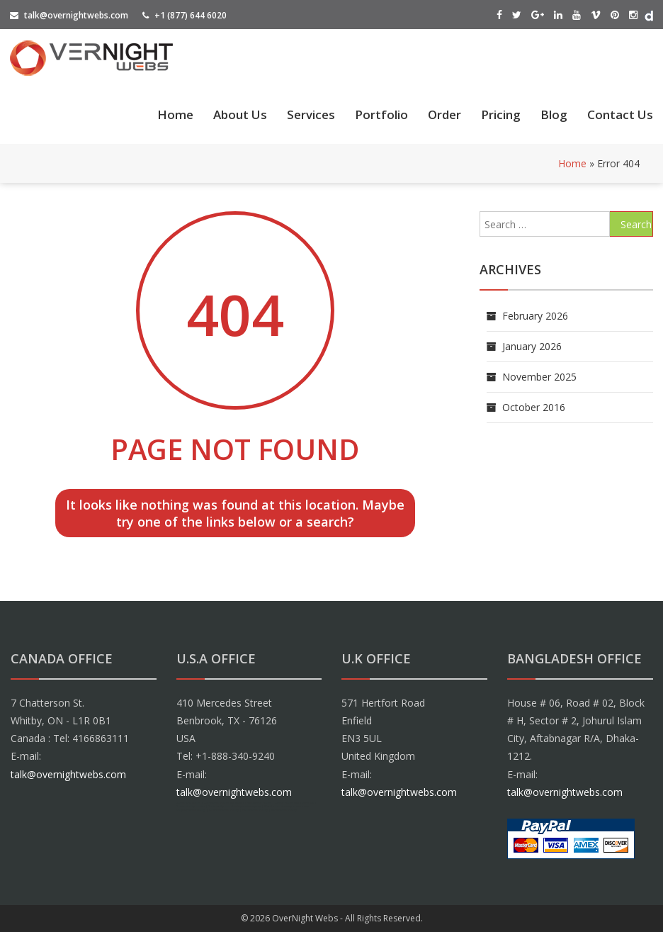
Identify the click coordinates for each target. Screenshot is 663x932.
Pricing (501, 114)
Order (444, 114)
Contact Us (620, 114)
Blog (553, 114)
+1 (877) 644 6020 (184, 15)
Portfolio (381, 114)
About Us (240, 114)
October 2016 (533, 407)
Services (311, 114)
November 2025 (539, 376)
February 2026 (535, 315)
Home (175, 114)
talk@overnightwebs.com (69, 15)
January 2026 (532, 346)
